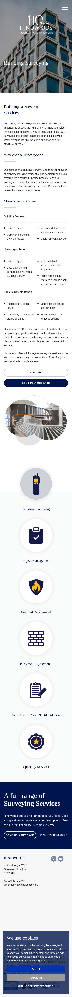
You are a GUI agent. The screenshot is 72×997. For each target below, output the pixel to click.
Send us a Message (20, 835)
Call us (36, 372)
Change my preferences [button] (35, 986)
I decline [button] (35, 977)
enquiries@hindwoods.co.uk (23, 884)
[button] (65, 7)
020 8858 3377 (57, 835)
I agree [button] (36, 969)
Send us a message (36, 383)
